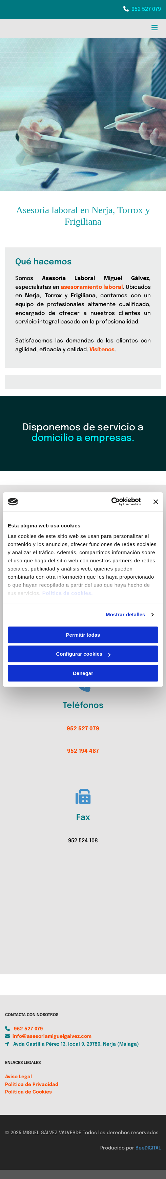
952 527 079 (146, 9)
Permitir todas (83, 635)
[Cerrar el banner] (155, 501)
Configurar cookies (83, 654)
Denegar (83, 673)
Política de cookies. (67, 593)
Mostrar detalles (125, 614)
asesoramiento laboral (92, 287)
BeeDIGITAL (148, 1156)
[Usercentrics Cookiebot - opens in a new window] (111, 501)
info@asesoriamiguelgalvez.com (52, 1044)
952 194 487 (83, 751)
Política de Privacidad (31, 1092)
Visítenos (102, 350)
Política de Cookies (28, 1100)
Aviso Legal (18, 1085)
